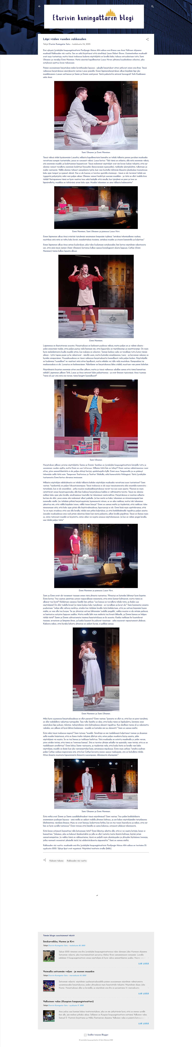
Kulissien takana (56, 861)
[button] (147, 40)
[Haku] (152, 7)
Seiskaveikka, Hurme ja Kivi (58, 941)
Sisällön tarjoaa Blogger (96, 1035)
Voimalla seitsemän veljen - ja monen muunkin (68, 971)
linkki (108, 849)
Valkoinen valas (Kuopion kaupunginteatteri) (68, 1001)
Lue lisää (143, 964)
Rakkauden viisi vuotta (76, 861)
